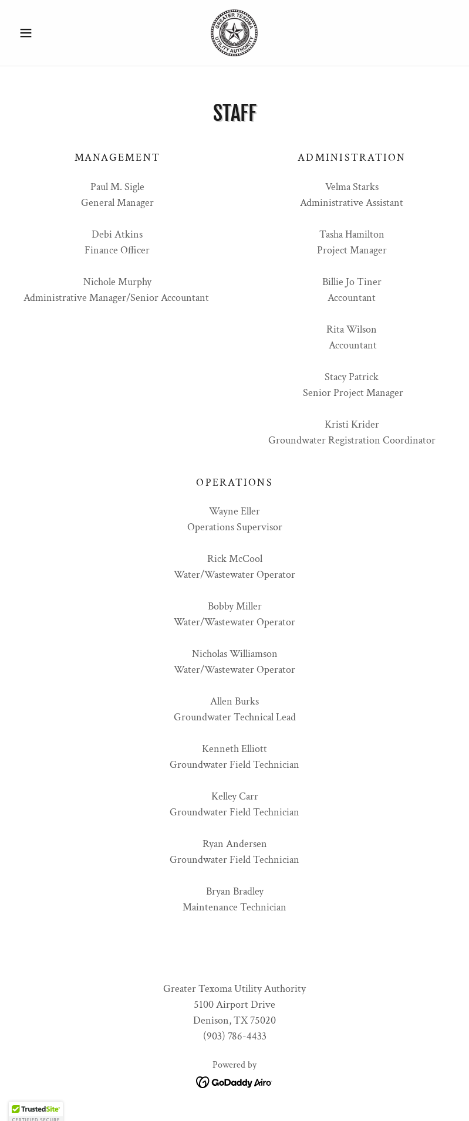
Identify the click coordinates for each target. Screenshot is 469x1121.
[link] (234, 32)
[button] (47, 33)
